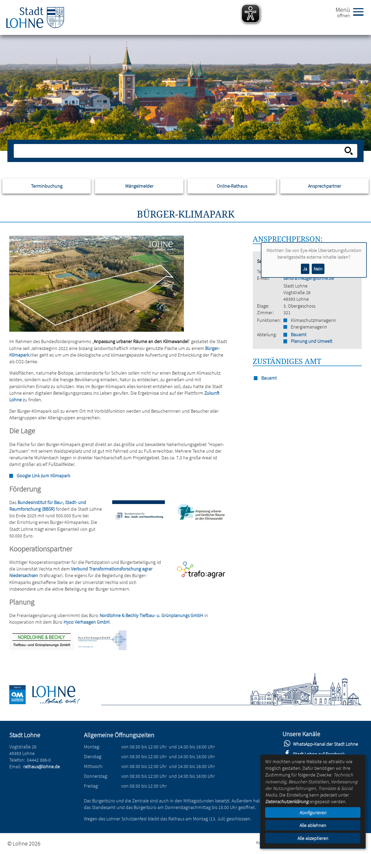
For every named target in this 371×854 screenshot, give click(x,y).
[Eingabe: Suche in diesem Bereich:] (180, 151)
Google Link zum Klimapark (43, 476)
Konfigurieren (312, 813)
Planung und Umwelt (311, 341)
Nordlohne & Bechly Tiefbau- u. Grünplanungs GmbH (151, 615)
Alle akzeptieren (312, 838)
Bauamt (298, 334)
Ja (305, 269)
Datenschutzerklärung (287, 801)
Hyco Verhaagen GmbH (87, 622)
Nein (318, 269)
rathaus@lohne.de (41, 766)
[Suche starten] (349, 151)
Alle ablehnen (313, 825)
